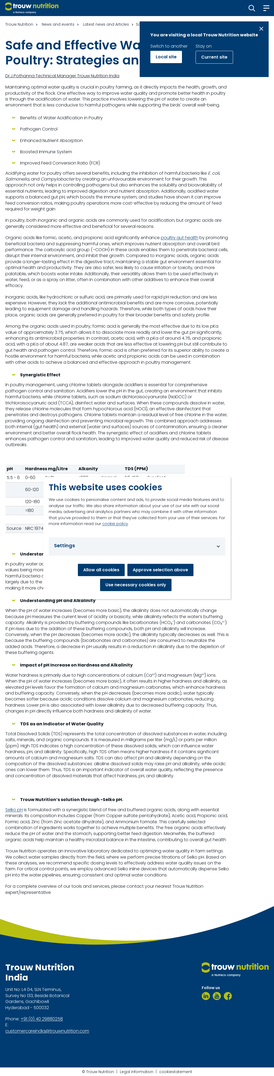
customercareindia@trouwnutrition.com (47, 1031)
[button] (252, 8)
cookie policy (115, 523)
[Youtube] (217, 996)
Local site (166, 57)
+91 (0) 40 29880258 (42, 1019)
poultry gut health (179, 238)
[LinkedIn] (206, 996)
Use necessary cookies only (135, 585)
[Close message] (261, 28)
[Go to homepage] (32, 8)
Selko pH (14, 810)
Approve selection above (160, 570)
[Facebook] (228, 996)
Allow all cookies (101, 570)
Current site (214, 57)
